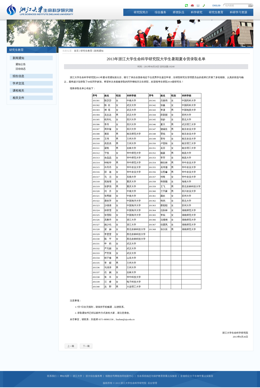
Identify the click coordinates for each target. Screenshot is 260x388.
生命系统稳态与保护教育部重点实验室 (157, 376)
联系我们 (52, 376)
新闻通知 (18, 58)
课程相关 (18, 90)
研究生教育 (216, 12)
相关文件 (18, 97)
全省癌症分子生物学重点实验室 (196, 376)
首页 (76, 50)
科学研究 (196, 12)
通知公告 (21, 64)
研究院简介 (141, 12)
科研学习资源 (238, 12)
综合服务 (160, 12)
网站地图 (64, 376)
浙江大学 (77, 376)
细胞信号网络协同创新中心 (119, 376)
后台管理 (152, 383)
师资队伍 (178, 12)
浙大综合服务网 (94, 376)
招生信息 (18, 76)
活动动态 (21, 68)
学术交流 (18, 83)
